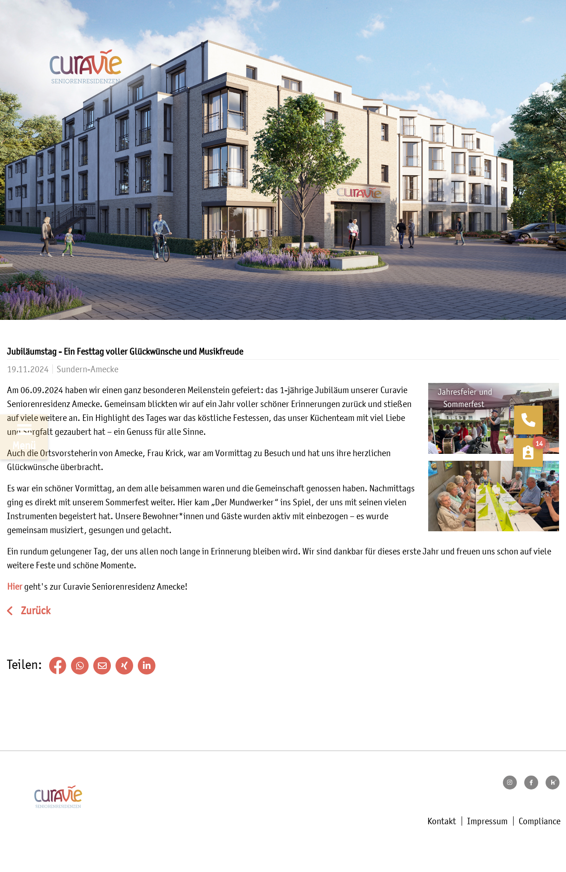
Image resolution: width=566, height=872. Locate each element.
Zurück (35, 611)
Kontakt (441, 821)
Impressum (487, 821)
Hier (14, 586)
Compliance (539, 821)
